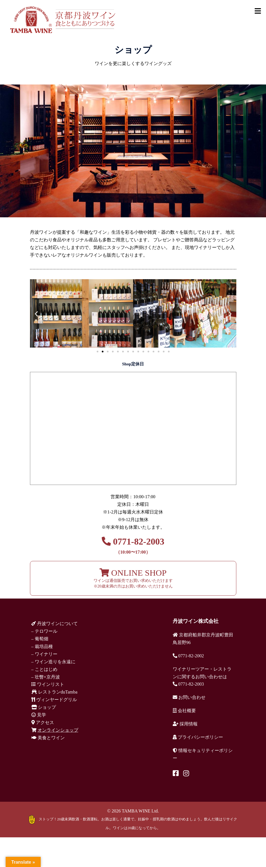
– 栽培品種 (42, 646)
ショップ (43, 707)
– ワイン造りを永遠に (53, 661)
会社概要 (184, 710)
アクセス (42, 722)
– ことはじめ (44, 669)
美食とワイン (48, 737)
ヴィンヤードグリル (54, 699)
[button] (36, 313)
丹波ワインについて (54, 623)
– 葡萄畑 (39, 638)
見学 (38, 714)
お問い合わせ (189, 697)
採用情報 (185, 723)
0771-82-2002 (188, 655)
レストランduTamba (54, 692)
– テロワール (44, 631)
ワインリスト (47, 684)
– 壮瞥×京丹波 (45, 677)
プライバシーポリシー (198, 737)
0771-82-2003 (133, 545)
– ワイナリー (44, 654)
